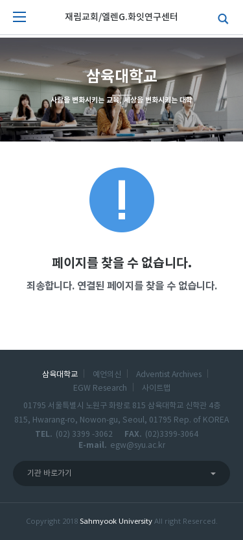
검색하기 (220, 17)
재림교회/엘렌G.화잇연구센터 (121, 17)
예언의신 (107, 374)
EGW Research (100, 388)
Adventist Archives (169, 374)
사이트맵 (156, 388)
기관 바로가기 (49, 473)
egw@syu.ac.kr (137, 445)
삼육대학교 (60, 374)
